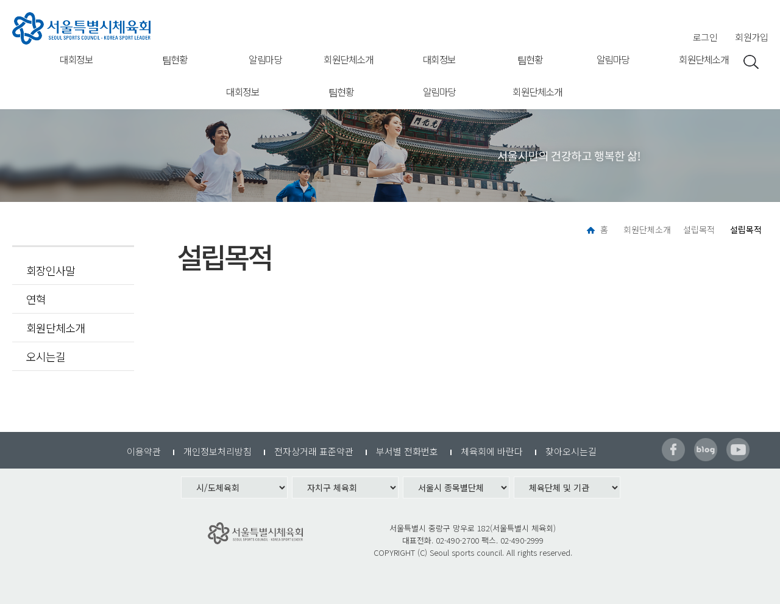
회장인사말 (50, 270)
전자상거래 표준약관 (313, 451)
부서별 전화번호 (407, 451)
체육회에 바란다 (492, 451)
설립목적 (699, 229)
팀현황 (175, 59)
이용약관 (144, 451)
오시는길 (45, 356)
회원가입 (751, 37)
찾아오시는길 (571, 451)
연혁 (36, 299)
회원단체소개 (348, 59)
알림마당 (265, 59)
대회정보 (76, 59)
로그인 (705, 37)
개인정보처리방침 (217, 451)
